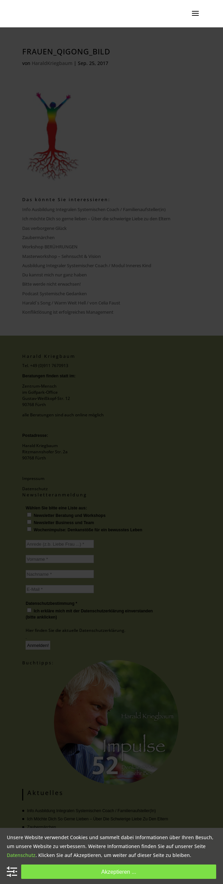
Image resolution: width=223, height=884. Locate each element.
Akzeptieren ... (118, 871)
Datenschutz (21, 855)
